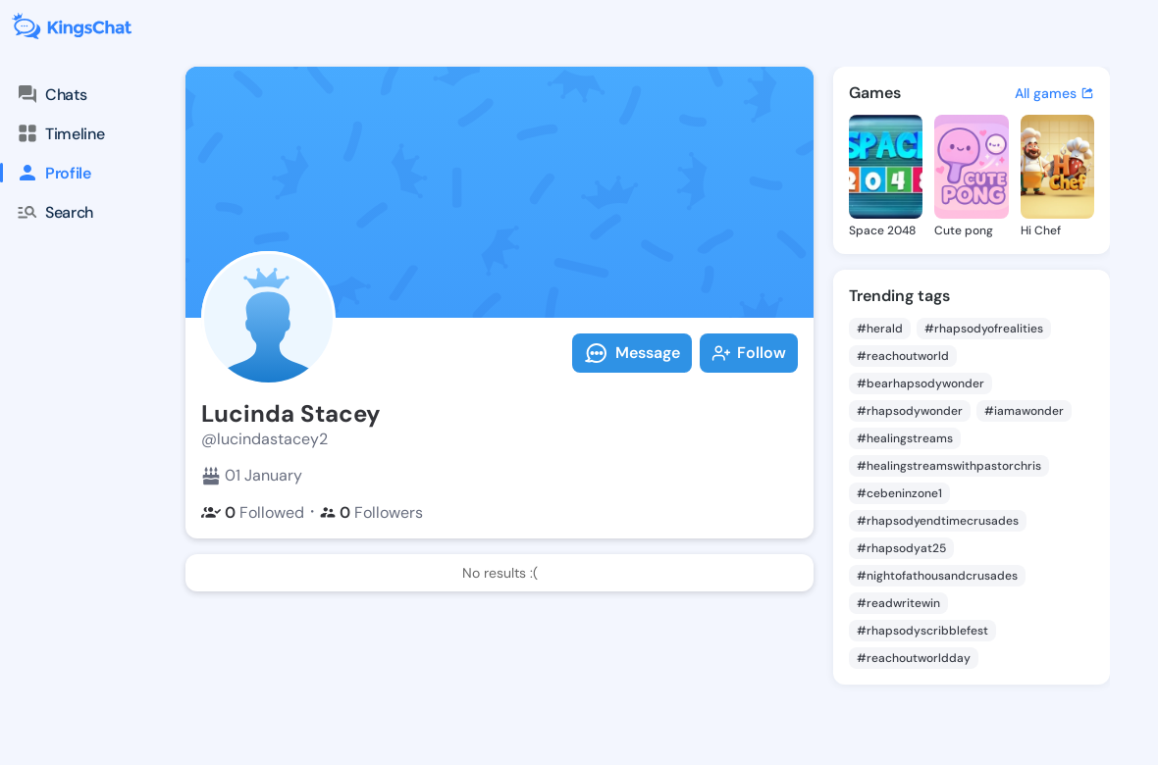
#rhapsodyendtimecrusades (938, 521)
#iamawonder (1024, 411)
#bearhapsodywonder (920, 383)
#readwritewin (898, 603)
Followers (371, 512)
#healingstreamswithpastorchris (949, 466)
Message (632, 353)
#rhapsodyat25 (901, 548)
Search (54, 212)
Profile (45, 172)
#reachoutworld (903, 356)
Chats (51, 94)
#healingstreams (905, 438)
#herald (880, 328)
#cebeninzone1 (899, 493)
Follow (748, 352)
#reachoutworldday (914, 658)
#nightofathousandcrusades (937, 576)
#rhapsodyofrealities (983, 328)
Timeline (60, 133)
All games (1054, 93)
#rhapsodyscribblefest (922, 630)
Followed (252, 512)
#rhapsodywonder (910, 411)
